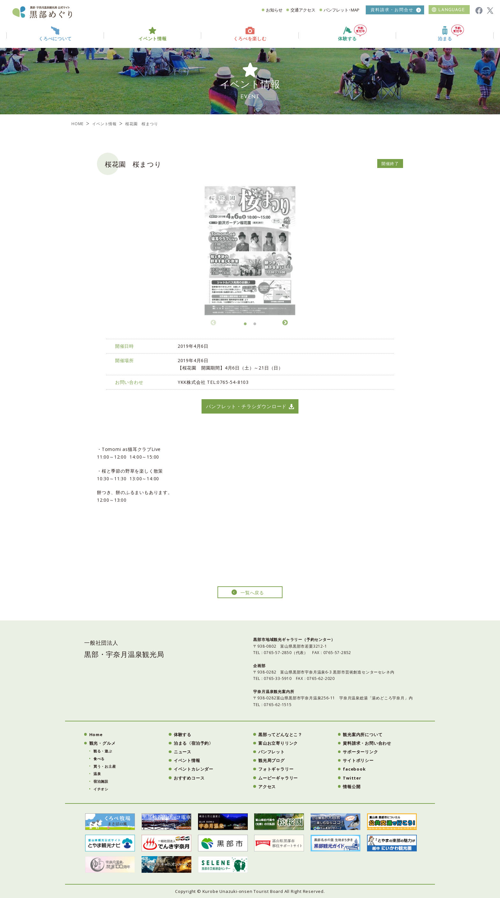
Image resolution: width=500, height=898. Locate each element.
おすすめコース (189, 778)
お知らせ (274, 10)
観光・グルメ (102, 743)
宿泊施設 (100, 781)
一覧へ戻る (252, 593)
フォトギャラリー (275, 769)
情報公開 (351, 786)
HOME (77, 123)
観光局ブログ (271, 760)
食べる (99, 758)
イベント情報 (104, 123)
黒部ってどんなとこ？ (280, 734)
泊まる (451, 33)
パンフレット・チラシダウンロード (246, 406)
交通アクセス (302, 10)
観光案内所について (362, 734)
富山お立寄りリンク (278, 743)
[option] (250, 249)
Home (96, 734)
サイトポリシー (358, 760)
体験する (352, 33)
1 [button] (245, 326)
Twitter (352, 778)
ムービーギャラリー (278, 778)
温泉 (97, 773)
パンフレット (271, 752)
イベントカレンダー (193, 769)
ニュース (182, 752)
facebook (354, 769)
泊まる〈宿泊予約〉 (193, 743)
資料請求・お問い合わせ (367, 743)
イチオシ (100, 789)
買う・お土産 (104, 766)
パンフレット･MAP (341, 10)
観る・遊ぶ (102, 751)
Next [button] (285, 322)
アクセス (267, 786)
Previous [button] (213, 322)
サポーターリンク (360, 752)
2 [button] (255, 326)
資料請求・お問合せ (392, 9)
